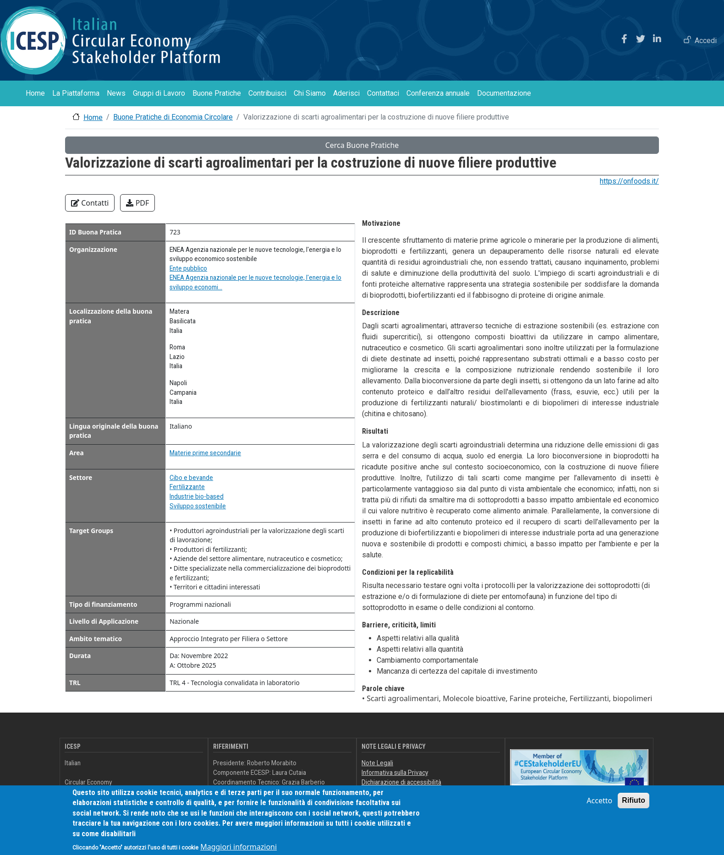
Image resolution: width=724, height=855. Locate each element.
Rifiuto (633, 807)
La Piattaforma (75, 93)
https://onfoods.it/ (629, 181)
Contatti (90, 203)
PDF (137, 203)
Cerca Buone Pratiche (362, 145)
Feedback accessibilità (393, 791)
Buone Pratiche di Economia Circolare (173, 117)
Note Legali (377, 763)
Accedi (706, 40)
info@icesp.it (256, 791)
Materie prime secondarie (205, 453)
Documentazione (504, 93)
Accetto (599, 807)
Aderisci (346, 93)
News (116, 93)
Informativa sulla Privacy (395, 772)
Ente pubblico (188, 268)
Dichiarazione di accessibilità (401, 782)
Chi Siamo (310, 93)
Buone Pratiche (216, 93)
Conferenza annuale (438, 93)
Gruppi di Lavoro (159, 93)
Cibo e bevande (191, 477)
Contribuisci (267, 93)
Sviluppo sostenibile (198, 506)
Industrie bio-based (197, 496)
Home (35, 93)
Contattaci (383, 93)
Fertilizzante (187, 486)
